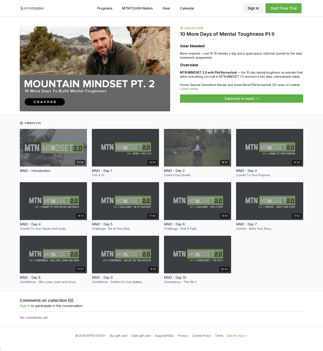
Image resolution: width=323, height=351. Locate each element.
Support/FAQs (164, 335)
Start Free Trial (283, 8)
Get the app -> (237, 335)
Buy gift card (118, 335)
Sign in (253, 8)
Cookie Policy (201, 335)
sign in (25, 306)
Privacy (183, 335)
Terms (219, 335)
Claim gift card (141, 335)
